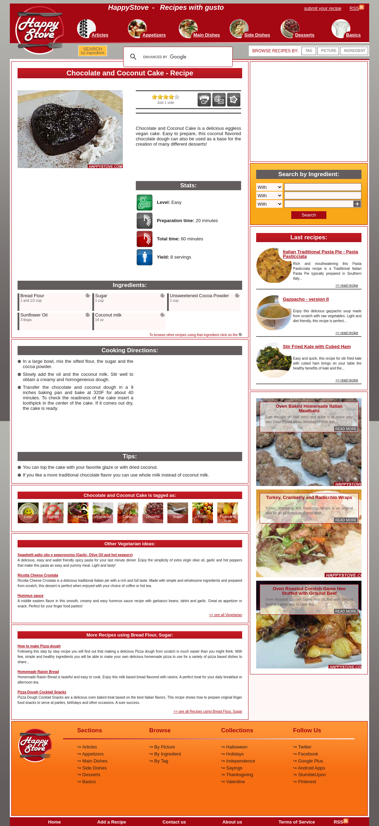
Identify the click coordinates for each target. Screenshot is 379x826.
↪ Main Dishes (92, 761)
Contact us (174, 822)
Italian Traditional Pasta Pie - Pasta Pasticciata (320, 254)
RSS (341, 822)
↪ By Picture (162, 747)
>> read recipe (346, 285)
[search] (177, 57)
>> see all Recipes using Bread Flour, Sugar (207, 711)
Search (308, 215)
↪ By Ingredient (165, 754)
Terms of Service (297, 822)
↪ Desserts (88, 774)
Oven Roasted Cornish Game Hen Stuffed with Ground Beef (309, 591)
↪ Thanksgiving (237, 774)
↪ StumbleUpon (309, 774)
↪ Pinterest (304, 781)
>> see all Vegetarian (225, 615)
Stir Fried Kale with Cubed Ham (317, 346)
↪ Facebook (305, 754)
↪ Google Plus (308, 761)
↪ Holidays (232, 754)
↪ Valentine (233, 781)
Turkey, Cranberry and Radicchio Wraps (309, 497)
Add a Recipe (111, 822)
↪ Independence (238, 761)
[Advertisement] (70, 225)
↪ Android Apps (309, 768)
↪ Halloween (234, 747)
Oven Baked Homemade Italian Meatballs (309, 408)
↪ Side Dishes (92, 768)
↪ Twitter (302, 747)
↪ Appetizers (90, 754)
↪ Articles (87, 747)
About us (232, 822)
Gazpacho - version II (306, 299)
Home (54, 822)
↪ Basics (86, 781)
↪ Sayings (231, 768)
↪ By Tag (158, 761)
